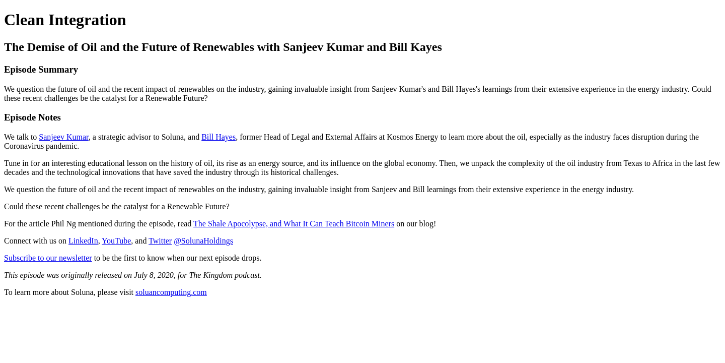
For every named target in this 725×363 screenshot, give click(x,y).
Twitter (160, 240)
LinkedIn (83, 240)
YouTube (116, 240)
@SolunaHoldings (203, 240)
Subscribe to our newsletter (48, 258)
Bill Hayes (218, 137)
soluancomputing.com (171, 292)
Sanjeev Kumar (63, 137)
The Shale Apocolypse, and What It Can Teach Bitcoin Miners (293, 223)
